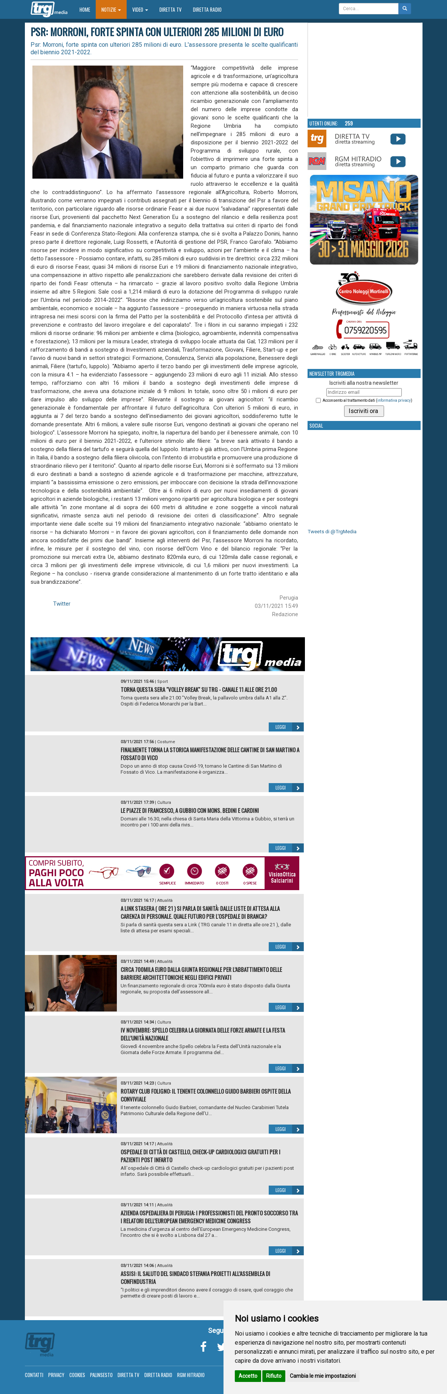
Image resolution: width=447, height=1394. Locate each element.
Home (88, 9)
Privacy (56, 1375)
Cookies (77, 1375)
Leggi (290, 726)
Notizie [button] (111, 9)
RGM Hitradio (191, 1375)
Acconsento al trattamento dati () (367, 400)
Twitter (61, 603)
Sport (162, 681)
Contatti (34, 1375)
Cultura (164, 802)
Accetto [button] (248, 1376)
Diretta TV (170, 9)
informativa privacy (394, 400)
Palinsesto (101, 1375)
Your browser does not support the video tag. (364, 70)
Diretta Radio (207, 9)
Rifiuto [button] (274, 1376)
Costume (166, 741)
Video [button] (140, 9)
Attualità (165, 900)
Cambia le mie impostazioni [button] (323, 1376)
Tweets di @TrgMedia (332, 531)
